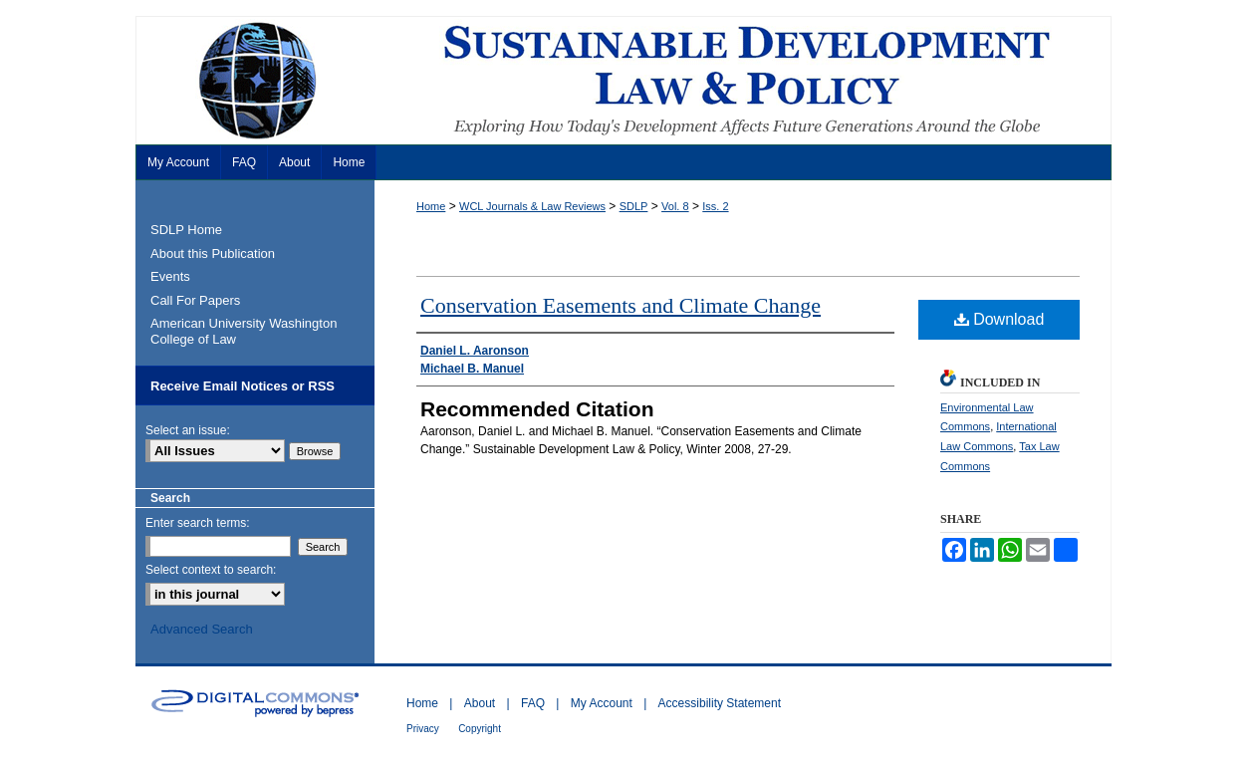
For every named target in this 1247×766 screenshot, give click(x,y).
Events (170, 276)
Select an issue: (187, 430)
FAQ (533, 703)
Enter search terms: (197, 523)
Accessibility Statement (719, 703)
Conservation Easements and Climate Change (620, 305)
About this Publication (212, 253)
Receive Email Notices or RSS (242, 386)
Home (430, 206)
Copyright (479, 728)
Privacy (422, 728)
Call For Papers (195, 300)
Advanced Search (201, 629)
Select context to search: (210, 570)
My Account (601, 703)
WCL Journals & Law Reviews (532, 206)
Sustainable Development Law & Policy (623, 80)
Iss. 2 (715, 206)
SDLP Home (186, 229)
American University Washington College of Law (243, 331)
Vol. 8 (675, 206)
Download (999, 319)
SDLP (634, 206)
